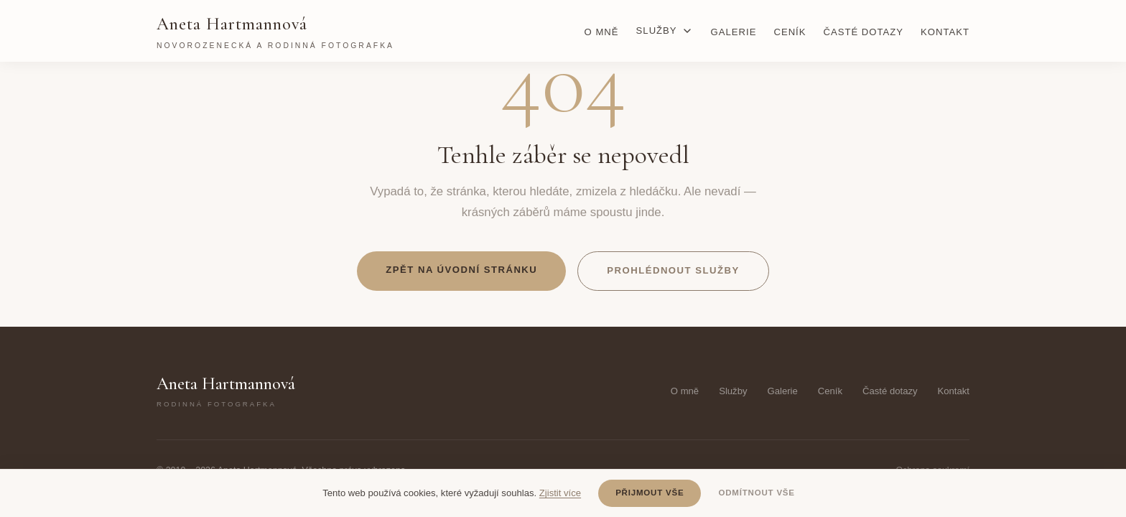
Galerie (734, 32)
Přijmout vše (649, 492)
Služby (656, 30)
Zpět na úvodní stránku (461, 269)
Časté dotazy (864, 32)
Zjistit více (560, 493)
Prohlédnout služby (673, 270)
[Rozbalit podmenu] (687, 31)
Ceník (789, 32)
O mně (602, 32)
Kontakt (945, 32)
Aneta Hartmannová (275, 33)
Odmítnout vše (756, 492)
